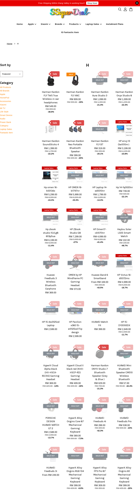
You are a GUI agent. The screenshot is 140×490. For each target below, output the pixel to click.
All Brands (4, 90)
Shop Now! (92, 3)
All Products (5, 87)
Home (20, 24)
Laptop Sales (94, 24)
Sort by (5, 65)
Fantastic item (6, 132)
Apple (32, 24)
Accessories (5, 101)
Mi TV (2, 108)
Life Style (4, 111)
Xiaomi (46, 24)
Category (4, 125)
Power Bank (5, 122)
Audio (2, 118)
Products (75, 24)
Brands (60, 24)
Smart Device (6, 115)
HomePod (4, 97)
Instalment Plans (114, 24)
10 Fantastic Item (70, 32)
